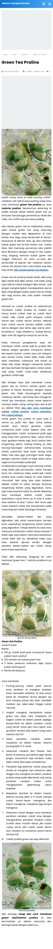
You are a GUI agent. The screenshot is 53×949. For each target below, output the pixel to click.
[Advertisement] (26, 30)
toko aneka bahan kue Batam (31, 270)
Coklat (29, 71)
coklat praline (19, 411)
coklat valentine (41, 411)
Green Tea (39, 71)
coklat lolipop (14, 415)
